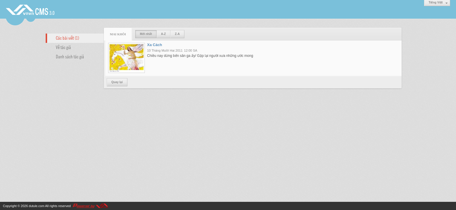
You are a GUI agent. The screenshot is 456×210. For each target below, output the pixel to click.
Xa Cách (154, 45)
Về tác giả (63, 47)
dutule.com (36, 206)
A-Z (163, 34)
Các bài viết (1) (67, 37)
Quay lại (117, 82)
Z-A (177, 34)
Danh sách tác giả (70, 56)
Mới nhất (146, 34)
